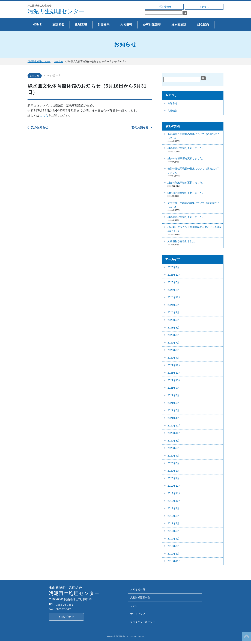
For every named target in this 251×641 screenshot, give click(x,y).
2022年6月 (174, 350)
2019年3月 (174, 546)
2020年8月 (174, 440)
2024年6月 (174, 305)
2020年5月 (174, 448)
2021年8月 (174, 395)
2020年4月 (174, 455)
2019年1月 (174, 553)
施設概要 (58, 24)
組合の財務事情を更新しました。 (186, 158)
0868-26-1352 (64, 604)
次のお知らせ (39, 127)
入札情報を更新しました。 (182, 241)
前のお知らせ (140, 127)
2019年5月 (174, 538)
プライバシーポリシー (142, 622)
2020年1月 (174, 478)
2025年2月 (174, 289)
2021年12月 (174, 365)
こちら (43, 115)
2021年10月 (174, 380)
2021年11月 (174, 372)
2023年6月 (174, 320)
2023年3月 (174, 327)
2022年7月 (174, 342)
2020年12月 (174, 425)
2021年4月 (174, 418)
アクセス (204, 6)
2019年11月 (174, 493)
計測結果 (104, 24)
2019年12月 (174, 485)
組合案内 (203, 24)
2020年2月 (174, 470)
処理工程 (81, 24)
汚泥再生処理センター (56, 11)
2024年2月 (174, 312)
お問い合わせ (164, 6)
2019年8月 (174, 516)
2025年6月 (174, 282)
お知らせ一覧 (137, 589)
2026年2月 (174, 267)
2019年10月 (174, 500)
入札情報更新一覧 (140, 597)
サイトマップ (137, 614)
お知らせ (34, 75)
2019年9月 (174, 508)
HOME (37, 24)
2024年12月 (174, 297)
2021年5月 (174, 410)
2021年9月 (174, 387)
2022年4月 (174, 357)
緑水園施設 (179, 24)
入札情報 (126, 24)
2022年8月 (174, 335)
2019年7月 (174, 523)
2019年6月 (174, 531)
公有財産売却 (152, 24)
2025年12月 (174, 274)
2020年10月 (174, 433)
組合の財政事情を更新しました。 (186, 148)
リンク (134, 605)
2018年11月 (174, 561)
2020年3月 (174, 463)
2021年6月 (174, 403)
